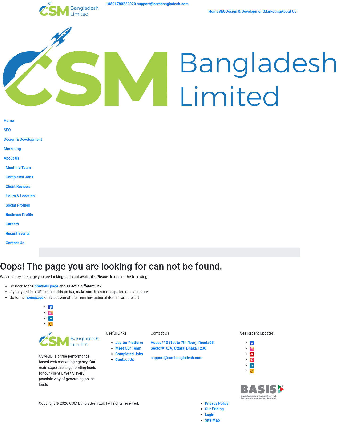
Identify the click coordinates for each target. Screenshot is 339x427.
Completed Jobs (19, 177)
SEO (222, 11)
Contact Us (15, 243)
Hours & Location (20, 196)
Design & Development (245, 11)
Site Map (212, 420)
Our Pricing (214, 409)
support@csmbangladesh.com (163, 4)
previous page (46, 286)
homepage (35, 297)
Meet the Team (18, 167)
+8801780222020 (121, 4)
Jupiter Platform (129, 342)
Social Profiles (18, 205)
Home (213, 11)
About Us (288, 11)
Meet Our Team (128, 348)
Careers (12, 224)
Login (209, 414)
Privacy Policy (217, 403)
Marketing (272, 11)
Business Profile (19, 214)
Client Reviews (18, 186)
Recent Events (18, 233)
